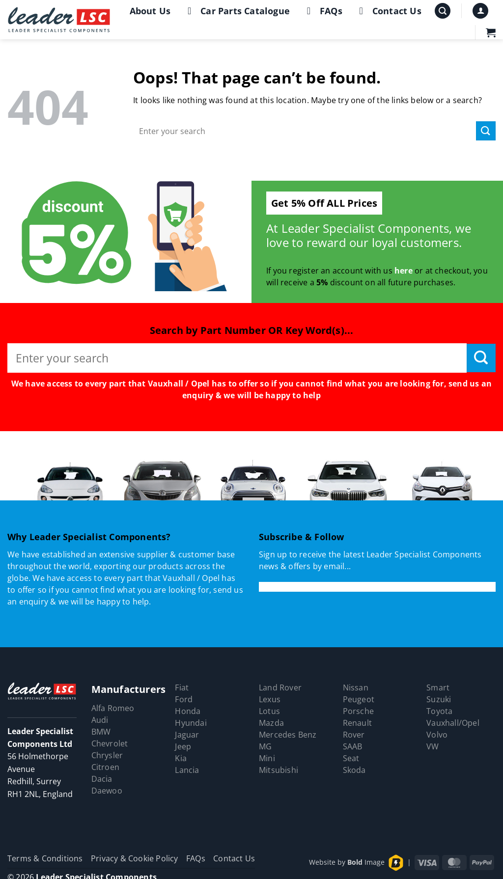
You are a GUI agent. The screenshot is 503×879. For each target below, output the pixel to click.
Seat (351, 758)
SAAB (353, 746)
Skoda (354, 770)
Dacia (101, 778)
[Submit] (486, 130)
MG (265, 746)
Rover (354, 734)
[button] (442, 11)
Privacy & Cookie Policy (134, 858)
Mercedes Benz (288, 734)
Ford (184, 699)
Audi (100, 719)
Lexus (269, 699)
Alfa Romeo (113, 708)
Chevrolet (109, 743)
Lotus (269, 711)
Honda (187, 711)
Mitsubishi (278, 770)
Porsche (358, 711)
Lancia (187, 770)
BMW (101, 731)
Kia (181, 758)
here (403, 270)
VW (432, 746)
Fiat (182, 687)
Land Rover (280, 687)
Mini (267, 758)
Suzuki (438, 699)
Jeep (183, 746)
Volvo (436, 734)
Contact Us (388, 11)
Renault (357, 722)
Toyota (439, 711)
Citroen (105, 767)
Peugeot (358, 699)
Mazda (271, 722)
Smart (437, 687)
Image (366, 862)
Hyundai (190, 722)
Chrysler (107, 755)
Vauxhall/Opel (452, 722)
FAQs (322, 11)
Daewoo (106, 790)
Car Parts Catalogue (236, 11)
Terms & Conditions (45, 858)
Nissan (355, 687)
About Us (150, 11)
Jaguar (187, 734)
